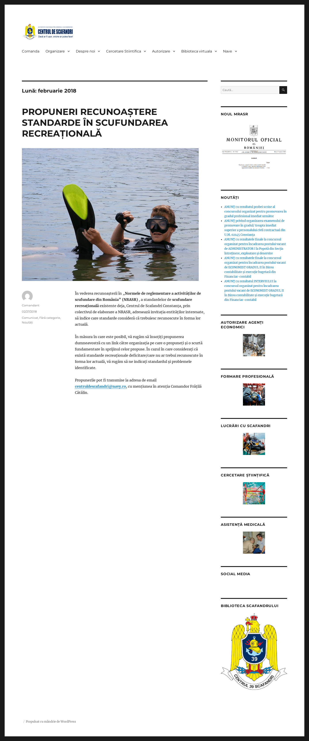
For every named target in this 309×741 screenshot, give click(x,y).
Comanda (30, 51)
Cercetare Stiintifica (123, 51)
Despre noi (85, 51)
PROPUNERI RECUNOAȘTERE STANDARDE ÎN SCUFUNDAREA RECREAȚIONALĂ (95, 122)
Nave (227, 51)
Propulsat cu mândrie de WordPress (51, 722)
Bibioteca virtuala (196, 51)
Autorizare (161, 51)
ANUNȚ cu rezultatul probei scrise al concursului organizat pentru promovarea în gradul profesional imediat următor (255, 211)
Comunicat (30, 317)
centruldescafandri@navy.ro (100, 386)
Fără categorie (49, 317)
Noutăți (27, 322)
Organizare (55, 51)
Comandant (30, 305)
